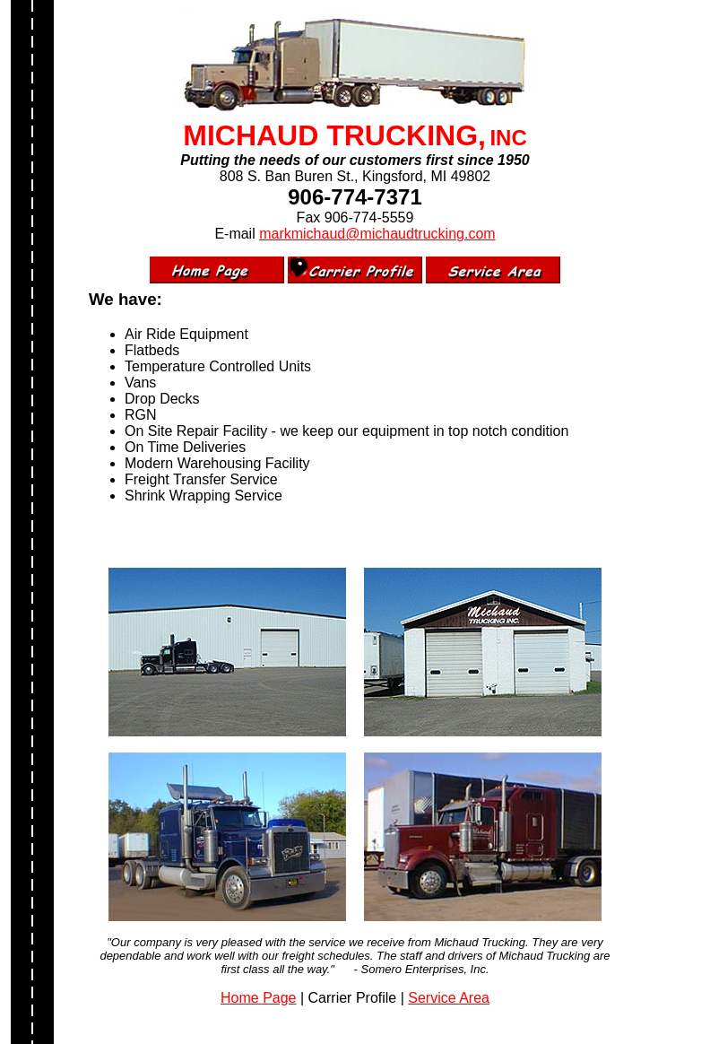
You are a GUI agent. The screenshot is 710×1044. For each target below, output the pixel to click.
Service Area (448, 997)
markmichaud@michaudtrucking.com (377, 233)
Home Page (259, 997)
